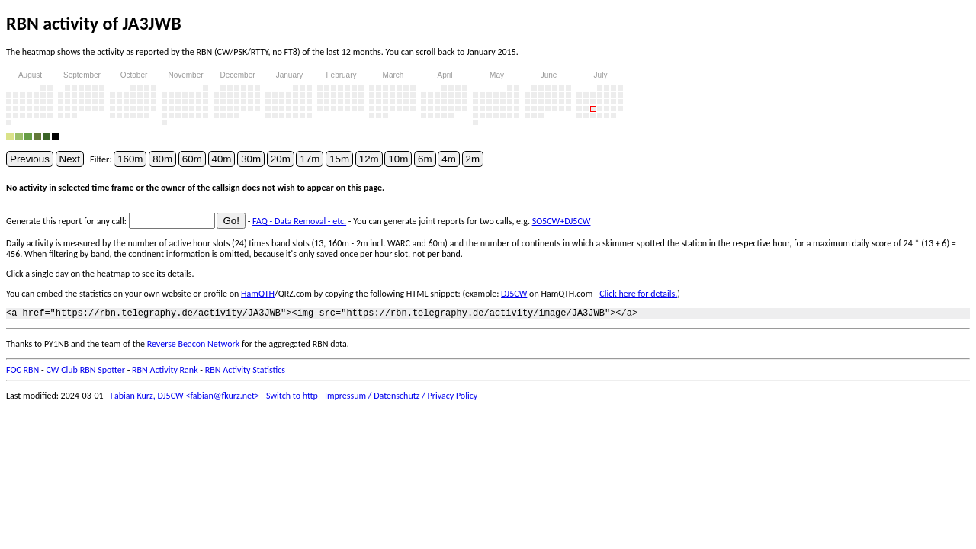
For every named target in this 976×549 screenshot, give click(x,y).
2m (473, 159)
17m (309, 159)
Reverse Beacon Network (193, 346)
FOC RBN (22, 372)
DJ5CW (514, 293)
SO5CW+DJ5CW (561, 221)
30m (251, 159)
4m (448, 159)
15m (339, 159)
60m (192, 159)
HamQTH (257, 293)
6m (425, 159)
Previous (30, 159)
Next (69, 159)
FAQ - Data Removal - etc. (299, 221)
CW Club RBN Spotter (85, 372)
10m (398, 159)
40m (222, 159)
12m (369, 159)
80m (162, 159)
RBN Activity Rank (165, 372)
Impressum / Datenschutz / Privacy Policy (401, 398)
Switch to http (292, 398)
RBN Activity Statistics (245, 372)
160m (130, 159)
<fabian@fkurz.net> (222, 398)
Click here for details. (638, 293)
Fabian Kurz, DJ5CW (147, 398)
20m (281, 159)
